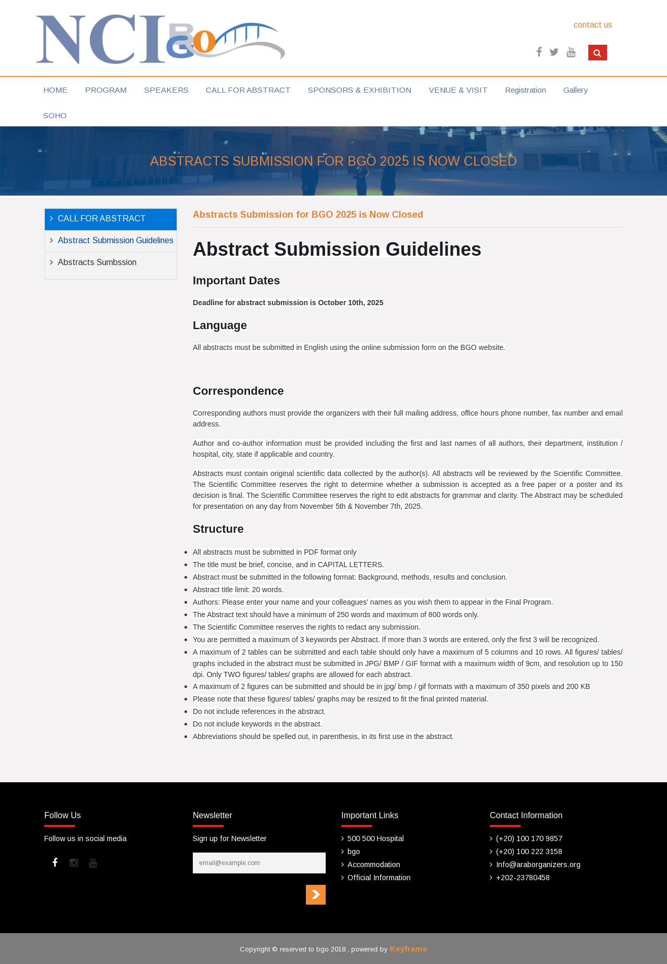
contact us (593, 24)
